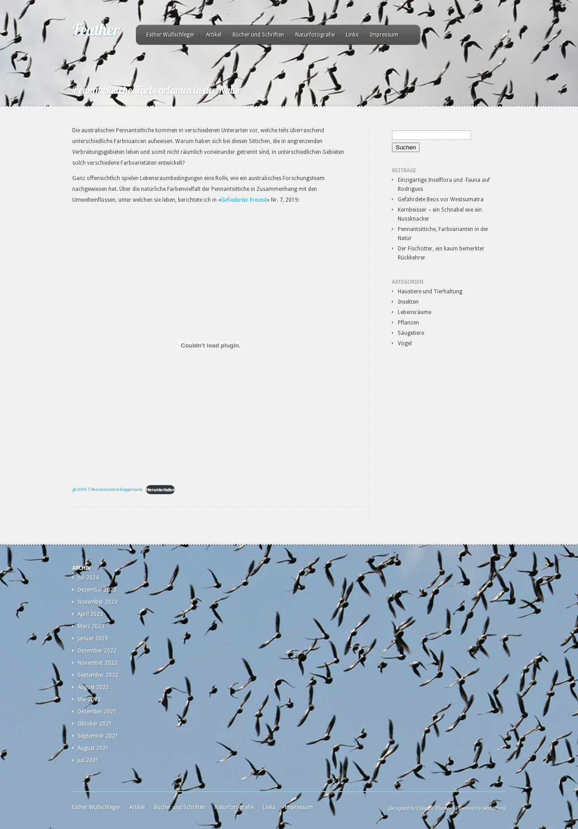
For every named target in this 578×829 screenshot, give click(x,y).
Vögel (405, 343)
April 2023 (90, 614)
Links (352, 35)
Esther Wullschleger (170, 35)
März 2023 (91, 626)
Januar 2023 (93, 638)
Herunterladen (160, 489)
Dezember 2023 (97, 590)
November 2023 (97, 602)
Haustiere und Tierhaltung (430, 291)
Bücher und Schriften (258, 35)
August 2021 (93, 748)
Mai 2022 (89, 699)
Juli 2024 (88, 577)
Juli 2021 (88, 760)
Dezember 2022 (97, 651)
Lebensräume (414, 312)
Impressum (384, 35)
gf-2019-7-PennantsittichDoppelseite (107, 489)
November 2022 (97, 663)
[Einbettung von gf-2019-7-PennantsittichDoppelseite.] (210, 345)
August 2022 (93, 687)
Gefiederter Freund (244, 200)
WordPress (494, 808)
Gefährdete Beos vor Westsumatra (441, 199)
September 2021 (98, 736)
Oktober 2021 (95, 724)
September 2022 (98, 675)
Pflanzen (408, 323)
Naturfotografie (315, 35)
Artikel (213, 35)
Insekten (408, 302)
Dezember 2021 (97, 712)
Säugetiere (411, 333)
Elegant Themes (434, 808)
